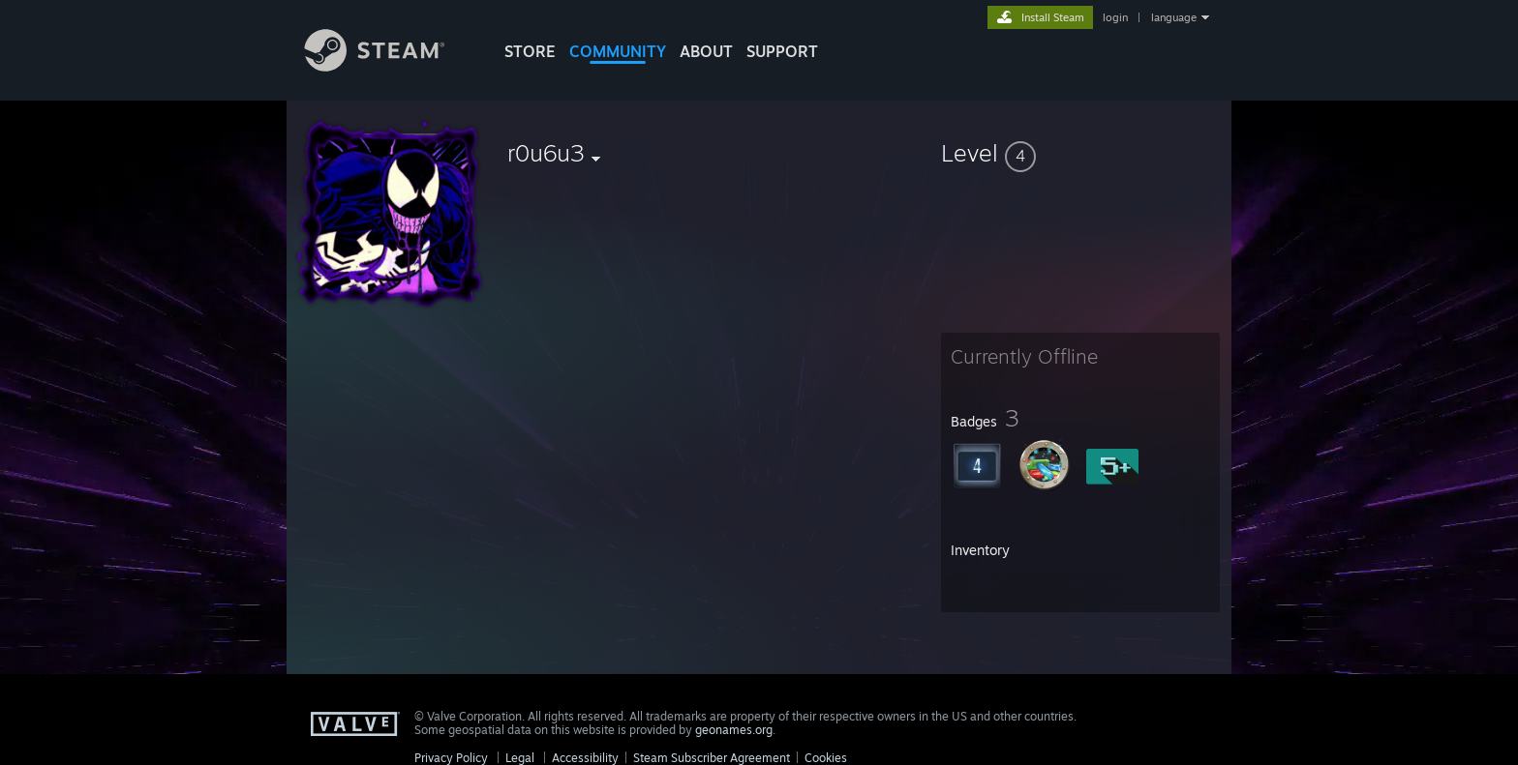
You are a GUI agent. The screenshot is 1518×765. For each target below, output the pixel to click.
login (1115, 17)
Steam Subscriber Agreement (711, 757)
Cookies (826, 757)
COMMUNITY (617, 51)
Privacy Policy (451, 757)
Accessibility (585, 757)
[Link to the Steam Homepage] (389, 66)
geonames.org (734, 729)
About (706, 51)
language (1174, 17)
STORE (530, 51)
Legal (519, 757)
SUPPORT (782, 51)
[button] (1080, 152)
